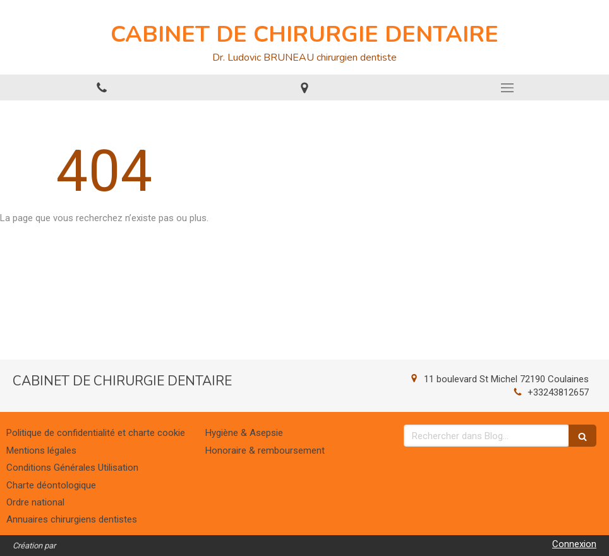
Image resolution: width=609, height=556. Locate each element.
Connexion (574, 544)
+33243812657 (558, 392)
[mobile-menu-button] (507, 87)
